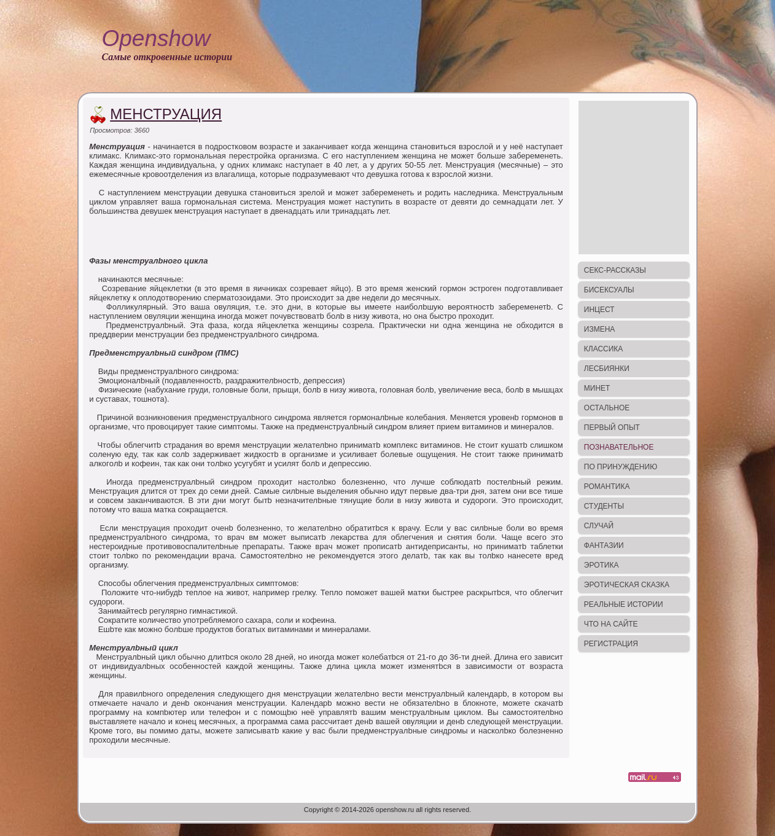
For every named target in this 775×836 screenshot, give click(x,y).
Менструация (166, 114)
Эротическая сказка (626, 584)
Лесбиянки (606, 368)
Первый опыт (612, 427)
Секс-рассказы (615, 270)
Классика (603, 349)
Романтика (607, 486)
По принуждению (620, 467)
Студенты (604, 506)
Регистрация (611, 643)
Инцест (599, 309)
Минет (597, 388)
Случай (598, 526)
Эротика (601, 565)
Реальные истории (623, 604)
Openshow (155, 38)
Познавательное (619, 447)
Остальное (607, 408)
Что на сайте (611, 624)
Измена (599, 329)
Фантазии (604, 545)
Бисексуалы (609, 290)
